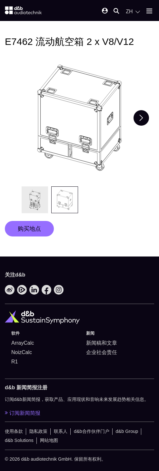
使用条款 (14, 431)
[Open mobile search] (116, 11)
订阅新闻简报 (22, 413)
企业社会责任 (101, 352)
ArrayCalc (22, 343)
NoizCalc (21, 352)
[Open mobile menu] (149, 11)
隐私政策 (38, 431)
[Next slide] (141, 118)
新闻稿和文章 (101, 343)
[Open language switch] (133, 11)
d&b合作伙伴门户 (91, 431)
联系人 (60, 431)
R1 (14, 361)
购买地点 (29, 228)
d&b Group (127, 431)
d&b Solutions (19, 440)
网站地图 (49, 440)
